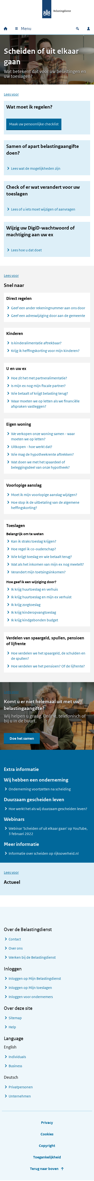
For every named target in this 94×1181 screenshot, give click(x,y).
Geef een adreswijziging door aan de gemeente (48, 316)
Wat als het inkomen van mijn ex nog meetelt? (47, 564)
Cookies (47, 1134)
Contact (15, 939)
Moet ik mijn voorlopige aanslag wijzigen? (44, 495)
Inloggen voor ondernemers (31, 997)
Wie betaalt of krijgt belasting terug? (39, 393)
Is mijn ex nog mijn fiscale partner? (38, 386)
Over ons (16, 948)
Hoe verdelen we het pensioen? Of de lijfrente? (48, 666)
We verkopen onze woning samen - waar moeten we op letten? (43, 437)
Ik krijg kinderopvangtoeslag (33, 612)
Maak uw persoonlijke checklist (34, 124)
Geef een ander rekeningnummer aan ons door (48, 308)
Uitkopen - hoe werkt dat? (31, 447)
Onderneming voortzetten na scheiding (40, 789)
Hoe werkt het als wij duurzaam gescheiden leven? (48, 809)
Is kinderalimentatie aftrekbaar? (36, 343)
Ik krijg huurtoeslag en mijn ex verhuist (41, 597)
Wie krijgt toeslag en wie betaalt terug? (41, 557)
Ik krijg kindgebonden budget (34, 620)
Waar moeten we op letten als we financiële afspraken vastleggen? (45, 404)
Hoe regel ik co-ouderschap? (33, 549)
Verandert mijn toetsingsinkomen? (38, 572)
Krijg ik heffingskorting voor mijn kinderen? (45, 351)
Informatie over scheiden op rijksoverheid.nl (44, 853)
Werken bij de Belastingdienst (32, 957)
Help (12, 1027)
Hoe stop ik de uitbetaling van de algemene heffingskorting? (45, 505)
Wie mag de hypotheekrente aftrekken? (42, 454)
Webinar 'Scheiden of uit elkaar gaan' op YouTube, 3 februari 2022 (48, 831)
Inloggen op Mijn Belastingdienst (35, 978)
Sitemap (15, 1018)
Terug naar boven (44, 1169)
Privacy (47, 1122)
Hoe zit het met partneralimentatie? (39, 378)
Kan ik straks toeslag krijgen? (33, 541)
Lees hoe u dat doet (26, 250)
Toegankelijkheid (47, 1157)
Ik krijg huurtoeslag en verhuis (34, 589)
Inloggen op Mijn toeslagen (30, 988)
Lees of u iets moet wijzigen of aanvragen (43, 209)
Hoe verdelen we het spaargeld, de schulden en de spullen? (48, 656)
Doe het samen (22, 738)
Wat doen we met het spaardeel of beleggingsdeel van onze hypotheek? (40, 465)
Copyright (47, 1146)
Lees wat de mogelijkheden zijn (35, 168)
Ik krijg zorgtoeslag (26, 605)
